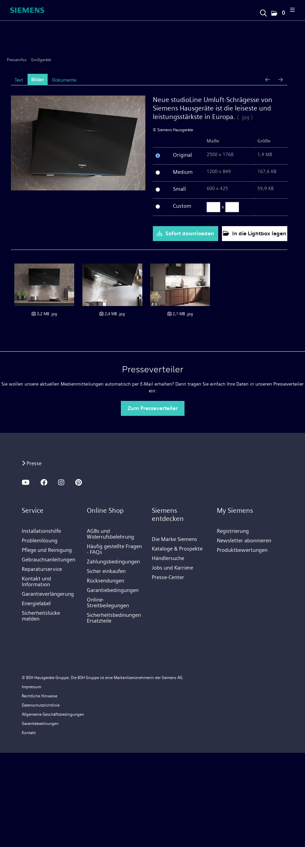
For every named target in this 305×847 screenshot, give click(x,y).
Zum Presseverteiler (153, 408)
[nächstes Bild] (280, 79)
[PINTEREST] (78, 482)
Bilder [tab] (37, 80)
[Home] (27, 10)
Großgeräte (41, 59)
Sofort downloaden (185, 233)
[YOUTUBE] (26, 482)
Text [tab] (19, 80)
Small (179, 189)
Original (182, 155)
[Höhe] (232, 207)
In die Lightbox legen (254, 233)
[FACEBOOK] (44, 482)
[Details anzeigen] (44, 285)
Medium (183, 172)
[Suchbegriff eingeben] (263, 11)
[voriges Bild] (267, 79)
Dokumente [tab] (64, 80)
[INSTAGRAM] (61, 482)
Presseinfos (17, 59)
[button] (277, 13)
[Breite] (213, 207)
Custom (182, 206)
